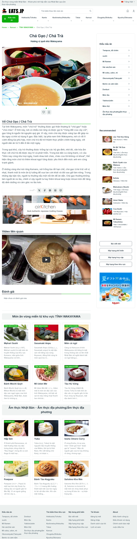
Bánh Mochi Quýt (13, 383)
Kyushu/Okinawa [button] (125, 17)
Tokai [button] (77, 17)
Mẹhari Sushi (11, 343)
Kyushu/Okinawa (53, 538)
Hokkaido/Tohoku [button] (29, 17)
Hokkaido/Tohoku (53, 516)
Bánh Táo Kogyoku (44, 479)
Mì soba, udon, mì (9, 531)
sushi (4, 520)
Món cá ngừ (70, 343)
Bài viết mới (116, 244)
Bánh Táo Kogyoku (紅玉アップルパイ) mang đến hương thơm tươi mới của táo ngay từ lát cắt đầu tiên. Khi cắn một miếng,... (46, 489)
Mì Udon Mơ (40, 383)
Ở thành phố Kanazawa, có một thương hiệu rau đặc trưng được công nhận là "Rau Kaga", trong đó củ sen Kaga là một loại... (16, 448)
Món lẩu (27, 520)
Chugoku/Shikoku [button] (104, 17)
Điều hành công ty (120, 516)
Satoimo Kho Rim (73, 479)
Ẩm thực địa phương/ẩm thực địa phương (34, 532)
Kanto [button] (44, 17)
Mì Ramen (6, 524)
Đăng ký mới (96, 516)
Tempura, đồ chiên (10, 516)
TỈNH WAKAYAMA (27, 27)
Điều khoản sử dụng (121, 520)
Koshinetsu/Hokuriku (55, 524)
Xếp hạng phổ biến (116, 251)
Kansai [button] (89, 17)
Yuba (37, 439)
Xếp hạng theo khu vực (116, 264)
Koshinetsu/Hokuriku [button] (61, 17)
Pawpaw (8, 479)
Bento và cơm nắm (9, 538)
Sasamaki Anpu (42, 343)
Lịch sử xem (96, 527)
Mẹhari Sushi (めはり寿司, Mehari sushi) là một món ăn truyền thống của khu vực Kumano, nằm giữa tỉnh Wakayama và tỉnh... (16, 353)
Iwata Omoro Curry (74, 439)
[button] (44, 108)
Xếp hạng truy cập (116, 257)
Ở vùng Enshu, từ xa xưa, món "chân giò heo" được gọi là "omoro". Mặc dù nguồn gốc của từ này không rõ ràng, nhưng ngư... (76, 448)
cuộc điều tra (118, 527)
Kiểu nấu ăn (9, 18)
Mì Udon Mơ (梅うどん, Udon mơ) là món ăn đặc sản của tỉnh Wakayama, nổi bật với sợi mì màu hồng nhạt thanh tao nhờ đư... (46, 393)
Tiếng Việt (127, 2)
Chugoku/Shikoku (53, 534)
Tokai (48, 527)
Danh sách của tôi (98, 524)
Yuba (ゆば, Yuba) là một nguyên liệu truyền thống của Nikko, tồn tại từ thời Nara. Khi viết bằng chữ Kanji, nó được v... (44, 448)
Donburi (27, 516)
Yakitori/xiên (29, 524)
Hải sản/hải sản (8, 527)
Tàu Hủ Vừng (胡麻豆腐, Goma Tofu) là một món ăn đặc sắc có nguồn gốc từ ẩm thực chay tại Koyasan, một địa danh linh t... (76, 393)
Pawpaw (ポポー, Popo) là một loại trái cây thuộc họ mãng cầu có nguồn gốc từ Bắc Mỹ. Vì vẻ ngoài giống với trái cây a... (15, 489)
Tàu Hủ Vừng (71, 383)
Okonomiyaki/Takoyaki (11, 534)
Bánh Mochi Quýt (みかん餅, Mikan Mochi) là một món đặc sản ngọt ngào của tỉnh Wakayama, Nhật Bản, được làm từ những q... (15, 393)
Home (5, 27)
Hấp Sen (8, 439)
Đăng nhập (95, 520)
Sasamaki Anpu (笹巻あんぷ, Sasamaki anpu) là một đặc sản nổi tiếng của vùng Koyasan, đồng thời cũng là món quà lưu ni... (45, 353)
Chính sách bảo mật (121, 524)
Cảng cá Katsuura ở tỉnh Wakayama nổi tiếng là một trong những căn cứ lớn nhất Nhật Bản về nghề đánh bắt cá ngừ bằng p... (76, 353)
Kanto (48, 520)
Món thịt (27, 527)
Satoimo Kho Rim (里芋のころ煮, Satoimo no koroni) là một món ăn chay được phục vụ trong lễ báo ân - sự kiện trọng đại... (76, 489)
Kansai (14, 27)
